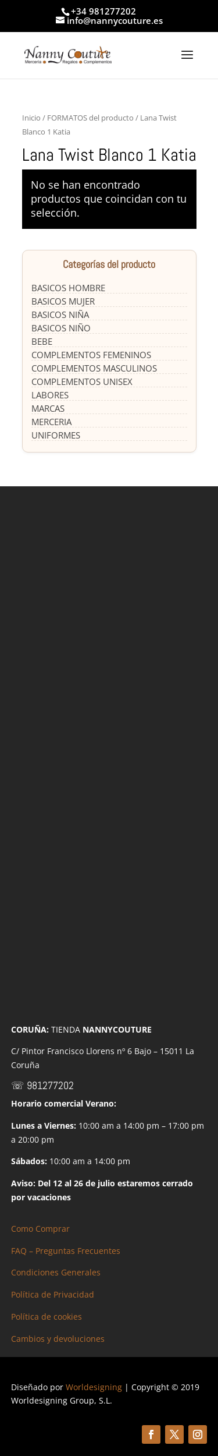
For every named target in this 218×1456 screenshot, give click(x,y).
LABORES (50, 395)
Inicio (31, 117)
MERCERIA (51, 421)
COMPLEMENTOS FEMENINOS (91, 354)
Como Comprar (40, 1228)
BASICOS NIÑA (60, 314)
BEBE (41, 341)
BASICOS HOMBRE (68, 287)
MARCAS (48, 408)
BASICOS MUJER (63, 301)
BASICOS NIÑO (61, 328)
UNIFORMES (55, 435)
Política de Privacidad (52, 1294)
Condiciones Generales (56, 1272)
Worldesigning (94, 1387)
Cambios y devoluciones (58, 1338)
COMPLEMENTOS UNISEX (82, 381)
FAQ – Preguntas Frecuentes (65, 1250)
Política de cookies (46, 1316)
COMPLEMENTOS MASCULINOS (94, 368)
